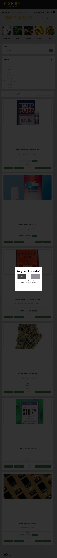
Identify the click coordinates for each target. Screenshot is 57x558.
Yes (22, 276)
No (35, 276)
